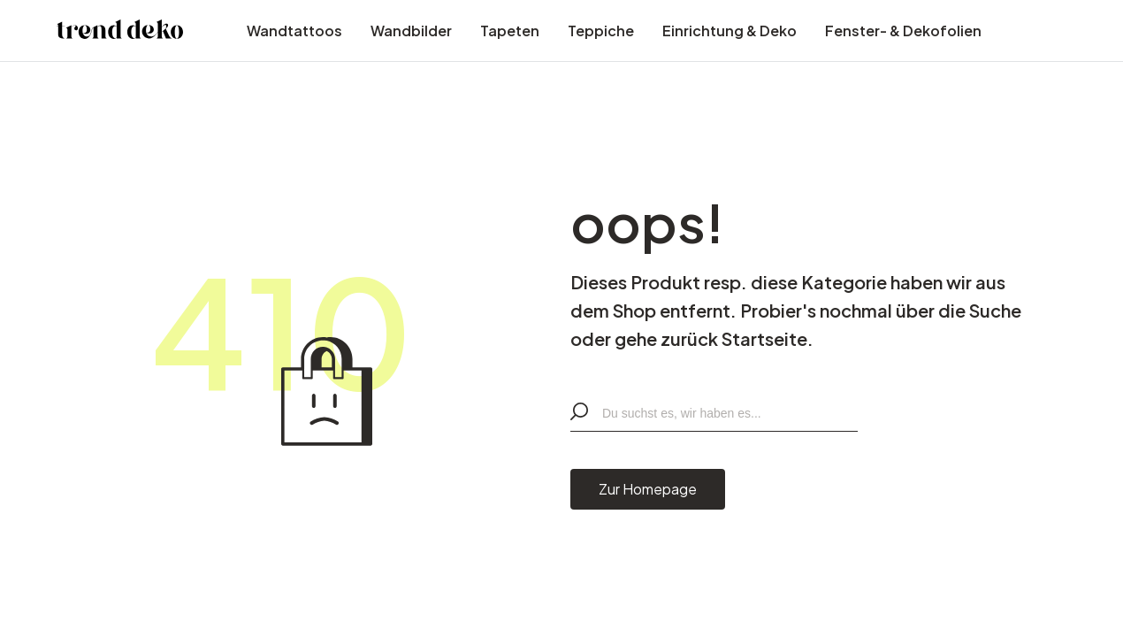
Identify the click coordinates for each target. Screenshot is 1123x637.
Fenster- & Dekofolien (903, 30)
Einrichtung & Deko (729, 30)
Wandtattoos (294, 30)
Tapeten (509, 30)
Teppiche (601, 30)
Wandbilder (411, 30)
